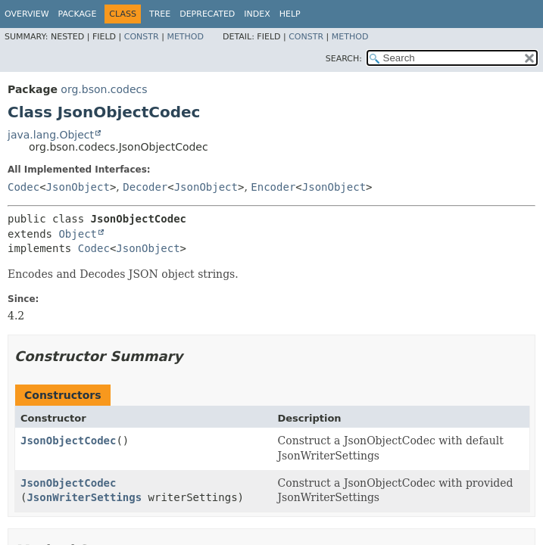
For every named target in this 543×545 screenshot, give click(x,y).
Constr (141, 37)
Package (77, 14)
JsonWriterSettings (84, 497)
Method (185, 37)
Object (77, 234)
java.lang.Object (51, 135)
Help (290, 14)
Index (257, 14)
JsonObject (78, 187)
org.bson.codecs (104, 89)
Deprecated (207, 14)
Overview (27, 14)
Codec (23, 187)
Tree (159, 14)
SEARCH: (344, 59)
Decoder (145, 187)
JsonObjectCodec (68, 440)
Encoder (273, 187)
